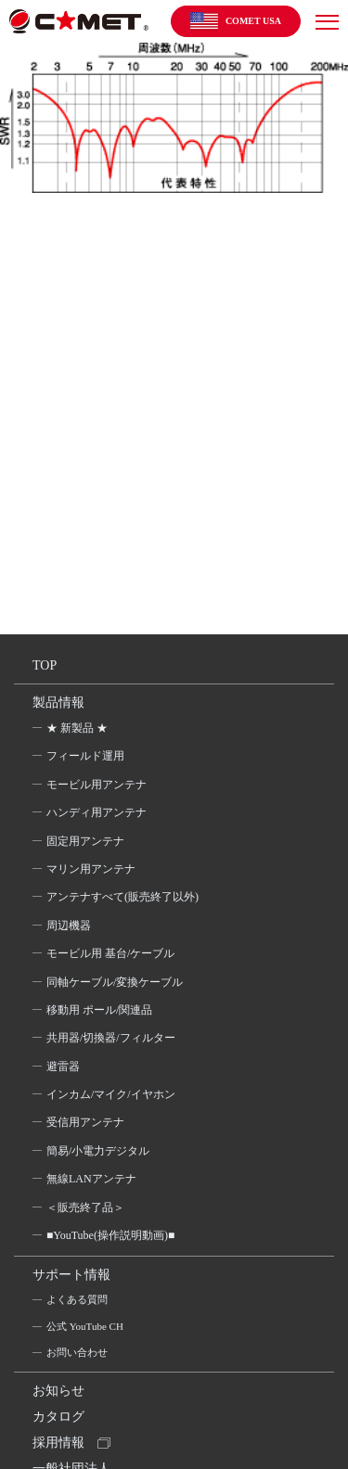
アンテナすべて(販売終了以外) (122, 896)
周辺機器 (68, 925)
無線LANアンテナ (91, 1178)
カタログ (58, 1417)
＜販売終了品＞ (85, 1207)
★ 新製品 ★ (77, 728)
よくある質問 (77, 1299)
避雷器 (63, 1066)
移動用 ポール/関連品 (99, 1009)
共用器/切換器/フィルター (110, 1037)
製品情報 (58, 702)
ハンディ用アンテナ (96, 812)
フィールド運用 (85, 755)
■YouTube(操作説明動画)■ (110, 1235)
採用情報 (58, 1443)
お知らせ (58, 1391)
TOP (44, 665)
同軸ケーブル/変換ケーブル (114, 982)
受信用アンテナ (85, 1122)
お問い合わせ (77, 1352)
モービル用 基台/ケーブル (110, 953)
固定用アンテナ (85, 841)
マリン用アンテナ (90, 868)
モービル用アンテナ (96, 784)
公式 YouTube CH (84, 1326)
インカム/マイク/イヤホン (110, 1094)
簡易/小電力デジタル (97, 1150)
